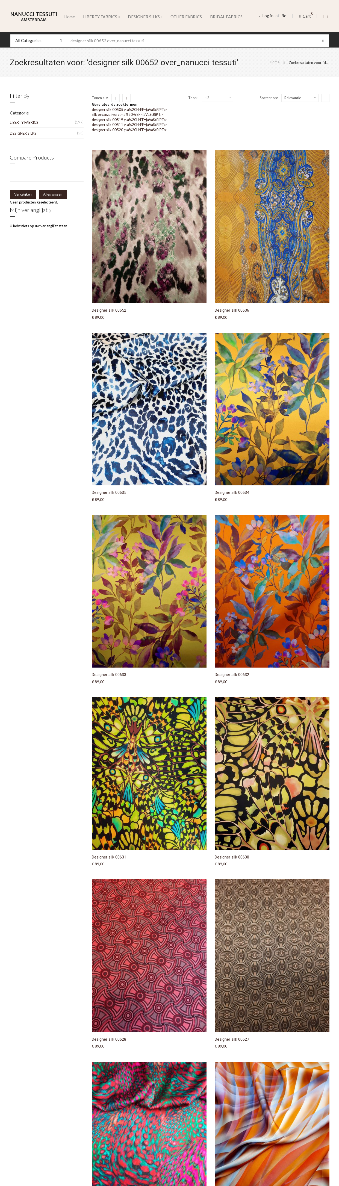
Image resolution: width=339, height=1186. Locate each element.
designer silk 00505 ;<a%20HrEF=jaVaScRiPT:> (129, 109)
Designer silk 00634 (232, 492)
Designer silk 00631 (109, 857)
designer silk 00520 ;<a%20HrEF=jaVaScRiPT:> (129, 130)
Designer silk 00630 (232, 857)
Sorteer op (268, 98)
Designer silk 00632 (232, 674)
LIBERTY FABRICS (24, 122)
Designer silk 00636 (232, 310)
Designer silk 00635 (109, 492)
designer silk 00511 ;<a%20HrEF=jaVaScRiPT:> (129, 124)
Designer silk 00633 (109, 674)
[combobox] (169, 41)
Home (69, 16)
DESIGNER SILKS (23, 133)
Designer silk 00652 (109, 310)
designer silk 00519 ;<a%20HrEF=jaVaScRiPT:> (129, 119)
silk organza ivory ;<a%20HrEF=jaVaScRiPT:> (127, 114)
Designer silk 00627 (232, 1039)
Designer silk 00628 (109, 1039)
